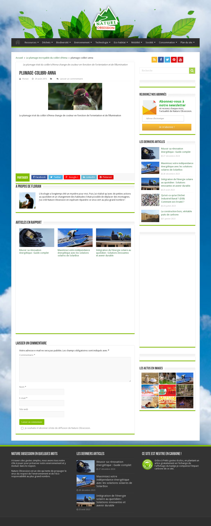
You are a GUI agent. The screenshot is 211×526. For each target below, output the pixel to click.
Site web (23, 409)
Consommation (167, 42)
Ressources (30, 42)
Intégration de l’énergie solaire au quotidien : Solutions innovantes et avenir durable (113, 253)
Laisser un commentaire (71, 79)
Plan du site (186, 42)
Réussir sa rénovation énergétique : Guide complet (34, 251)
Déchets (46, 42)
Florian (25, 79)
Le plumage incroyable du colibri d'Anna (46, 57)
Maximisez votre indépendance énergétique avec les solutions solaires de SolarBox (74, 253)
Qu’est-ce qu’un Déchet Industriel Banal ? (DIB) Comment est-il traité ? (173, 198)
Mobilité (135, 42)
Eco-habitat (120, 42)
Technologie (101, 42)
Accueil (18, 42)
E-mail (23, 398)
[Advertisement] (75, 146)
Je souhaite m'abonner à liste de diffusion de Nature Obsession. (55, 428)
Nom (22, 387)
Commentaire (27, 355)
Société (149, 42)
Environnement (82, 42)
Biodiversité (62, 42)
